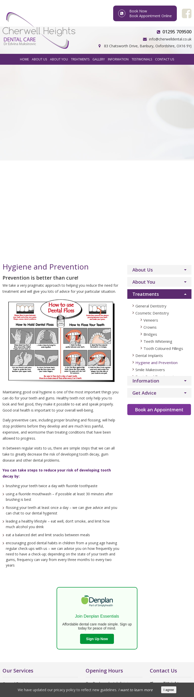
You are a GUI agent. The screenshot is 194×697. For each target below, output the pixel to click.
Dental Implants (149, 166)
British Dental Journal (20, 563)
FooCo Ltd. (104, 680)
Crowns (150, 138)
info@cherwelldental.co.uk (170, 39)
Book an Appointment (159, 220)
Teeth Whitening (157, 152)
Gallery (98, 59)
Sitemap (143, 680)
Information (118, 59)
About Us (39, 59)
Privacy (124, 680)
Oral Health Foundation (22, 557)
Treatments (80, 59)
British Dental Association (24, 550)
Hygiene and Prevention (156, 173)
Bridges (150, 145)
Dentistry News (15, 577)
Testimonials (142, 59)
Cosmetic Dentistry (152, 123)
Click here (93, 617)
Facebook (163, 538)
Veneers (150, 130)
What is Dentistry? (17, 584)
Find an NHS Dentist (19, 570)
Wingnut (175, 680)
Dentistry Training (17, 591)
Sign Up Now (97, 450)
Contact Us (164, 59)
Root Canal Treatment (21, 528)
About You (59, 59)
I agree (168, 690)
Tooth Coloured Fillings (163, 159)
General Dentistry (150, 116)
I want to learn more (135, 689)
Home (24, 59)
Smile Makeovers (150, 180)
